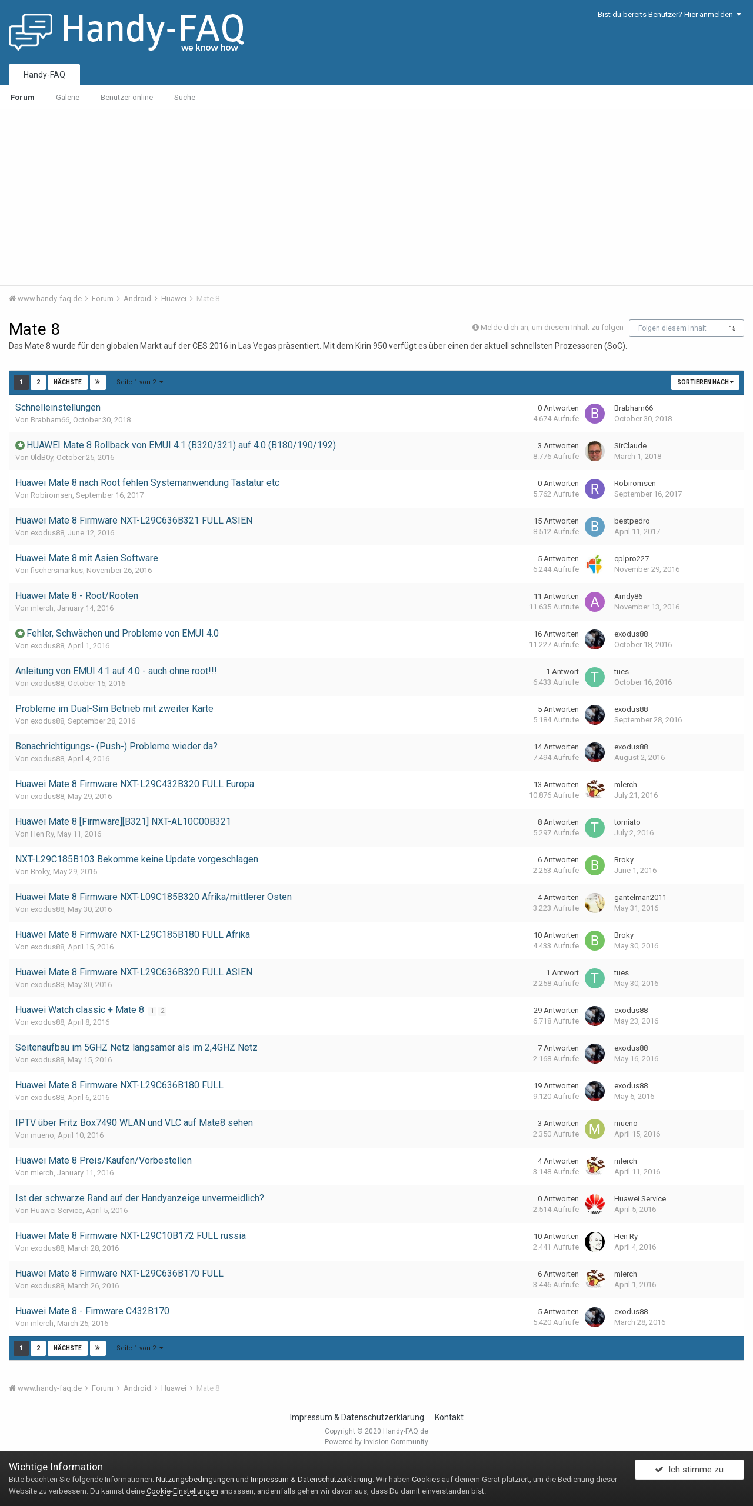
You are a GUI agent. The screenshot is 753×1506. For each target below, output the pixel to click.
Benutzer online (127, 97)
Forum (23, 97)
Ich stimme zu (689, 1472)
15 (732, 328)
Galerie (67, 97)
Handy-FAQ (44, 74)
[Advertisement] (376, 197)
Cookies (426, 1479)
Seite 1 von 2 (139, 382)
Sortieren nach (705, 382)
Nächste (68, 382)
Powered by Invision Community (376, 1442)
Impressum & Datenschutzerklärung (357, 1417)
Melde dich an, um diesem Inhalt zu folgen (552, 327)
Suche (184, 97)
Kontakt (449, 1417)
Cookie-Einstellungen (182, 1491)
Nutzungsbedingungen (195, 1479)
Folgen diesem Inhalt (672, 328)
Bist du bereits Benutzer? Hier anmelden (669, 14)
